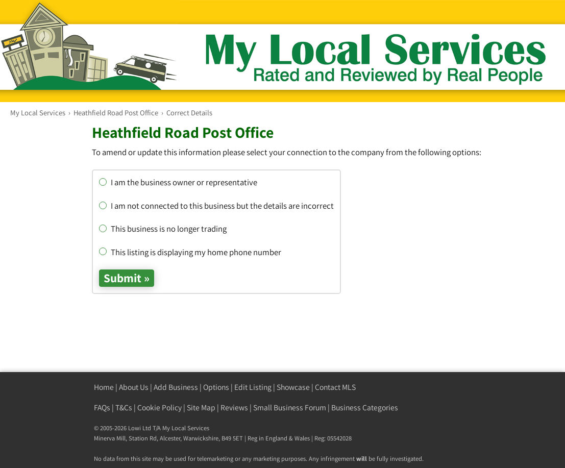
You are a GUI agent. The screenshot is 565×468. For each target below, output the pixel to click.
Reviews (234, 407)
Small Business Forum (289, 407)
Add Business (176, 387)
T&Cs (123, 407)
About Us (134, 387)
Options (216, 387)
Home (104, 387)
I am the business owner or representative (178, 182)
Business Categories (364, 407)
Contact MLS (335, 387)
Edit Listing (253, 387)
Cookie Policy (159, 407)
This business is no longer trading (163, 228)
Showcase (293, 387)
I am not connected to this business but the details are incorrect (216, 205)
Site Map (201, 407)
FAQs (102, 407)
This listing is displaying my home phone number (190, 252)
